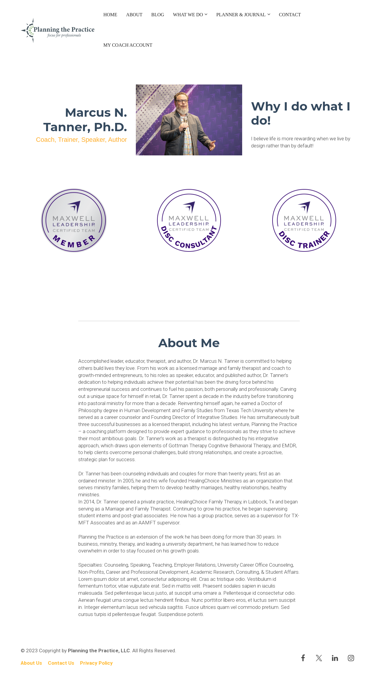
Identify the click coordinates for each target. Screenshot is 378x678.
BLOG (157, 14)
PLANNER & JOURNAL (240, 14)
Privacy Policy (96, 663)
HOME (110, 14)
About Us (31, 663)
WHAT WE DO (188, 14)
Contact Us (61, 663)
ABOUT (134, 14)
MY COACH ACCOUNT (127, 45)
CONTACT (290, 14)
